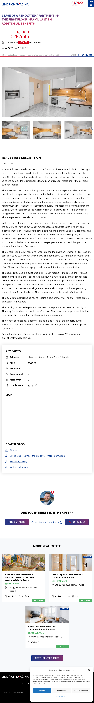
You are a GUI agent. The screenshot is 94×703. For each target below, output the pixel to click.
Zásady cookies (60, 696)
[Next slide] (91, 130)
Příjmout (42, 690)
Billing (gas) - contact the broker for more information (37, 456)
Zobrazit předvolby (81, 690)
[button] (89, 670)
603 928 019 (77, 522)
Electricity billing (18, 461)
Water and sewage (19, 467)
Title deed (15, 450)
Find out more (16, 522)
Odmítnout (61, 690)
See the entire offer (47, 658)
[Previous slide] (2, 130)
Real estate (12, 55)
